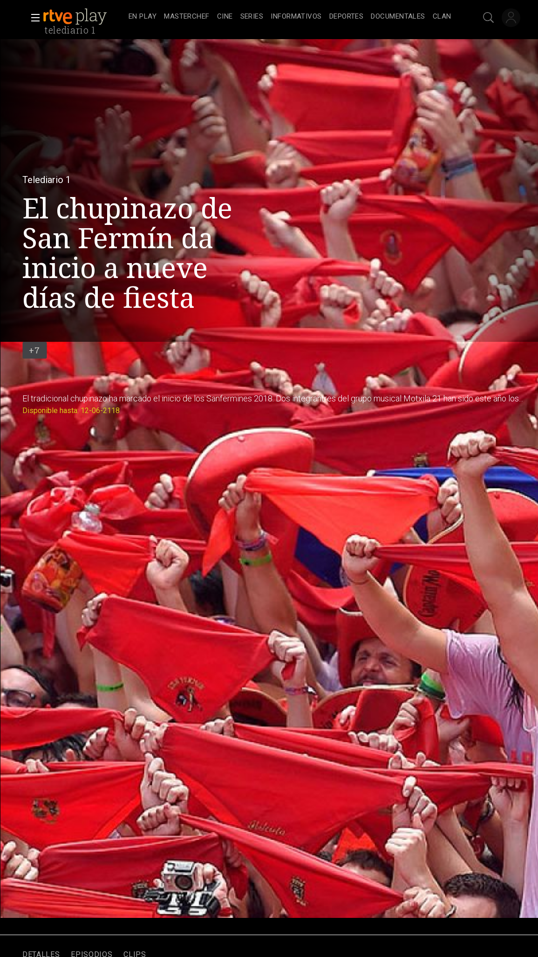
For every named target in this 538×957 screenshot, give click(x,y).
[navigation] (290, 16)
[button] (32, 17)
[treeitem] (143, 17)
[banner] (84, 16)
